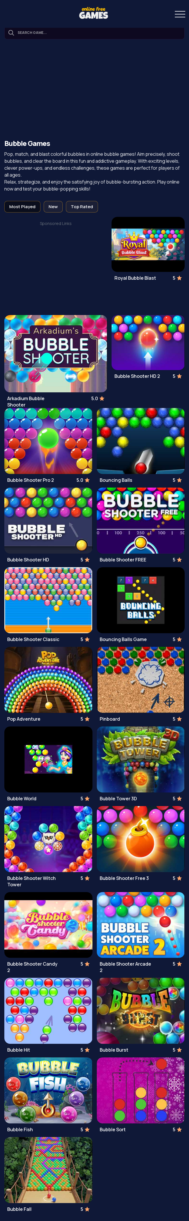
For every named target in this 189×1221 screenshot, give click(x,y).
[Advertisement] (94, 90)
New (53, 207)
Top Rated (82, 207)
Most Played (22, 207)
